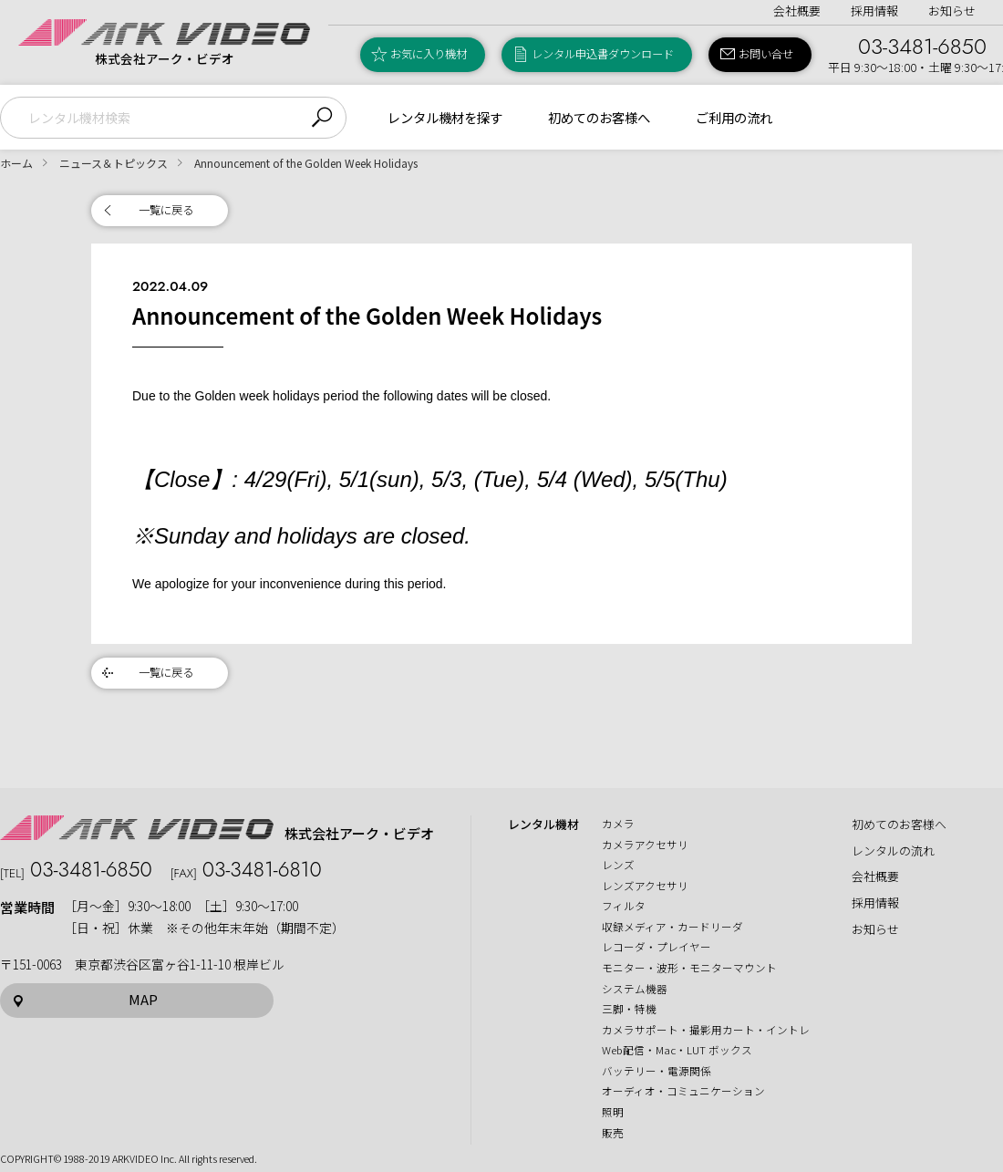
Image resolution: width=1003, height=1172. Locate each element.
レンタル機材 (543, 824)
